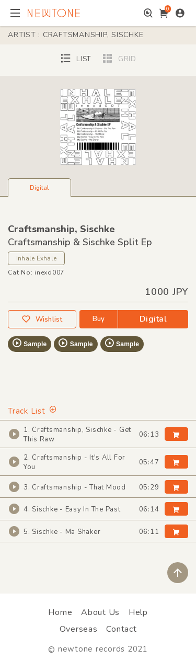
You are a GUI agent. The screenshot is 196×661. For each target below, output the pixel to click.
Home (60, 612)
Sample (29, 343)
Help (138, 612)
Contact (121, 629)
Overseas (79, 629)
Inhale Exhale (36, 258)
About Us (100, 612)
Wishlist (41, 319)
